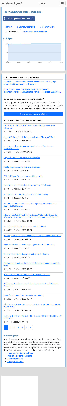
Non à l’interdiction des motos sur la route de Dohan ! (25, 226)
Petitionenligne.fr (12, 3)
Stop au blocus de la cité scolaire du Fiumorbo (22, 158)
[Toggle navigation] (62, 3)
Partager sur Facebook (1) (18, 18)
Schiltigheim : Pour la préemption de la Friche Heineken (26, 194)
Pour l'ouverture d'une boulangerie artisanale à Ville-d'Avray (27, 185)
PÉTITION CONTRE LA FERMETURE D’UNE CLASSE (27, 275)
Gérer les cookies (15, 358)
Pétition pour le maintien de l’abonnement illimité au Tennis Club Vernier (32, 236)
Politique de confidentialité (35, 31)
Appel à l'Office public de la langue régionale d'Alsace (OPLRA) (29, 137)
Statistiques (12, 31)
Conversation (46, 26)
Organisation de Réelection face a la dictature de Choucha (26, 254)
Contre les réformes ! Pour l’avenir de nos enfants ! (24, 295)
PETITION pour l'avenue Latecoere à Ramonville (23, 176)
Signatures (25, 26)
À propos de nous (15, 361)
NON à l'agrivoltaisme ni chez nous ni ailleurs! (22, 167)
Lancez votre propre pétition (33, 114)
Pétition (8, 26)
